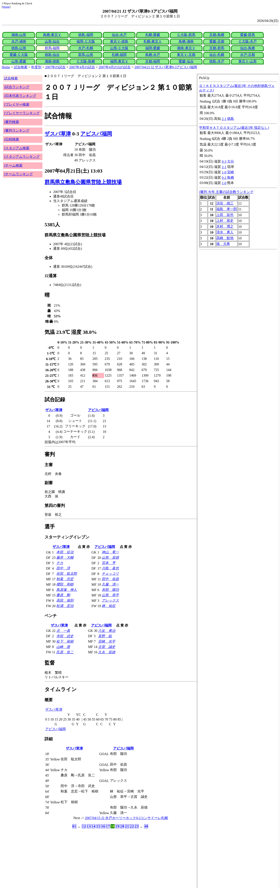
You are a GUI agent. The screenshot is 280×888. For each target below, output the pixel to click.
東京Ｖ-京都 (186, 54)
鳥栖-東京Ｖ (52, 34)
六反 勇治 (106, 631)
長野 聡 (105, 636)
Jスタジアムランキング (22, 156)
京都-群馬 (216, 48)
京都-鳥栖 (216, 34)
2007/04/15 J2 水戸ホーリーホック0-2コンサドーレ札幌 (126, 818)
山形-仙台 (52, 41)
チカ (59, 563)
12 (83, 826)
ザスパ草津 (58, 134)
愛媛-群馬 (247, 34)
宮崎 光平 (106, 641)
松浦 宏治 (64, 606)
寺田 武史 (64, 636)
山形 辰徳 (110, 557)
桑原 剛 (63, 595)
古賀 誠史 (106, 647)
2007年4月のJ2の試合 (115, 67)
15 (98, 826)
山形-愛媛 (18, 61)
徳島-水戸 (216, 61)
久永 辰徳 (106, 652)
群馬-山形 (85, 54)
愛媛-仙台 (186, 61)
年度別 (36, 67)
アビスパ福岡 (96, 134)
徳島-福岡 (85, 34)
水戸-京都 (247, 54)
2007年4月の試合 (82, 67)
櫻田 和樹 (64, 584)
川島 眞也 (110, 568)
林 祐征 (108, 606)
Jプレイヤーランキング (22, 113)
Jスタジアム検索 (16, 148)
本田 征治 (64, 552)
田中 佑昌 (110, 579)
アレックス (110, 600)
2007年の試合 (55, 67)
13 (88, 826)
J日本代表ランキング (20, 95)
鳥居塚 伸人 (66, 589)
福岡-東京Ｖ (119, 61)
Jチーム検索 (13, 165)
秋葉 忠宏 (64, 579)
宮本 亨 (108, 563)
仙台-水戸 (119, 34)
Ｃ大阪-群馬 (186, 34)
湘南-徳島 (52, 61)
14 (93, 826)
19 (117, 826)
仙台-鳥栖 (247, 48)
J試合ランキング (16, 87)
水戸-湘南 (18, 41)
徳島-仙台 (52, 54)
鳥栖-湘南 (186, 41)
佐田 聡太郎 (66, 573)
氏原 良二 (64, 652)
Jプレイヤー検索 (16, 104)
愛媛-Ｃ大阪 (19, 54)
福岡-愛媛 (152, 48)
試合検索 (20, 67)
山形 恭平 (110, 595)
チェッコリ (110, 573)
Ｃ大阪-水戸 (247, 41)
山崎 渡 (63, 647)
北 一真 (63, 631)
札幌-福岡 (119, 54)
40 (146, 826)
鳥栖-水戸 (152, 54)
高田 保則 (64, 600)
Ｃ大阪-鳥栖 (85, 61)
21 (127, 826)
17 (107, 826)
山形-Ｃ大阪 (119, 48)
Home (6, 6)
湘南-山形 (18, 34)
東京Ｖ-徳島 (119, 41)
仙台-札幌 (216, 54)
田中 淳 (63, 568)
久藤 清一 (110, 584)
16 (103, 826)
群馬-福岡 (52, 48)
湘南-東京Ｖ (186, 48)
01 (74, 826)
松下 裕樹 (64, 641)
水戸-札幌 (85, 48)
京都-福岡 (152, 61)
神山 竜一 (110, 552)
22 (131, 826)
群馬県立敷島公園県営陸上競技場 (83, 182)
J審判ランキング (16, 130)
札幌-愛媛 (152, 34)
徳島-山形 (18, 48)
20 (122, 826)
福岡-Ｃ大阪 (85, 41)
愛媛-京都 (216, 41)
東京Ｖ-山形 (247, 61)
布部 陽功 (110, 589)
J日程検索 (11, 139)
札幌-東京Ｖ (153, 41)
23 (136, 826)
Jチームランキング (18, 174)
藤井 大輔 (64, 557)
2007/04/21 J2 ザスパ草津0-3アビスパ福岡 (166, 67)
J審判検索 (11, 122)
